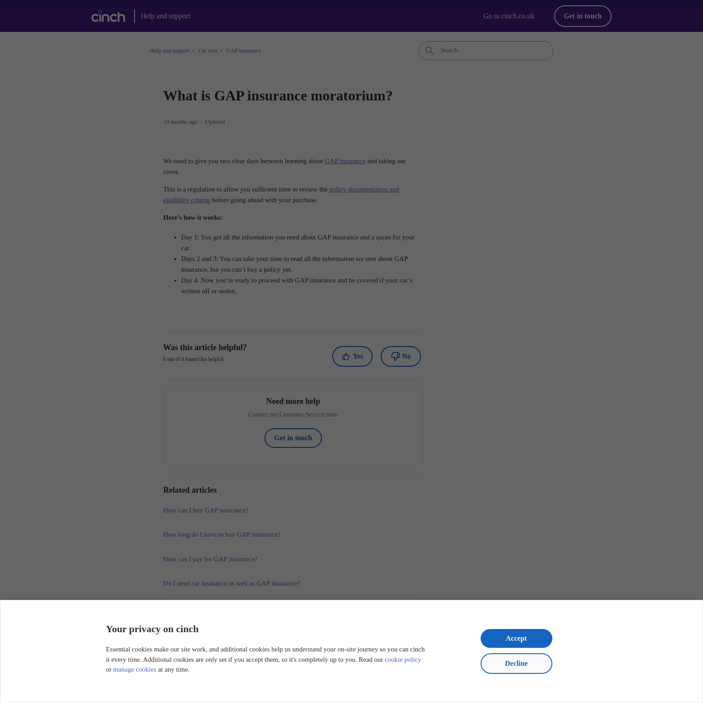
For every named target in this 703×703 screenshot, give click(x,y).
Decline (516, 663)
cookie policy (403, 659)
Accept (516, 638)
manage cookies (134, 669)
